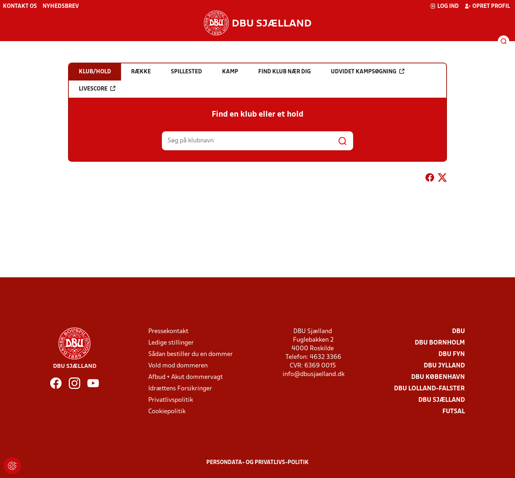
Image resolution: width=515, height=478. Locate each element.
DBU (458, 331)
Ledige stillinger (171, 343)
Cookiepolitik (167, 412)
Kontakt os (20, 6)
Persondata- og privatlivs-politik (257, 462)
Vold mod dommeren (178, 366)
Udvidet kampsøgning (367, 71)
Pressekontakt (168, 331)
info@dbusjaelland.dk (314, 374)
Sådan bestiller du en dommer (190, 354)
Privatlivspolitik (170, 400)
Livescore (97, 89)
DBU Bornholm (440, 343)
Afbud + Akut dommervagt (185, 377)
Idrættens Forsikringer (180, 389)
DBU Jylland (444, 366)
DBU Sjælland (441, 400)
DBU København (438, 377)
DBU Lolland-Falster (429, 389)
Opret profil (487, 6)
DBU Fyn (451, 354)
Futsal (453, 412)
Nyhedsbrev (61, 6)
